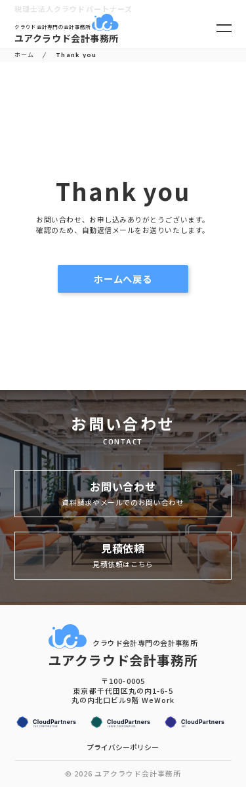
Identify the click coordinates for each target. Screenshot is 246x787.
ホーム (24, 55)
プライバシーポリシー (123, 747)
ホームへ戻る (137, 279)
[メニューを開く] (224, 28)
